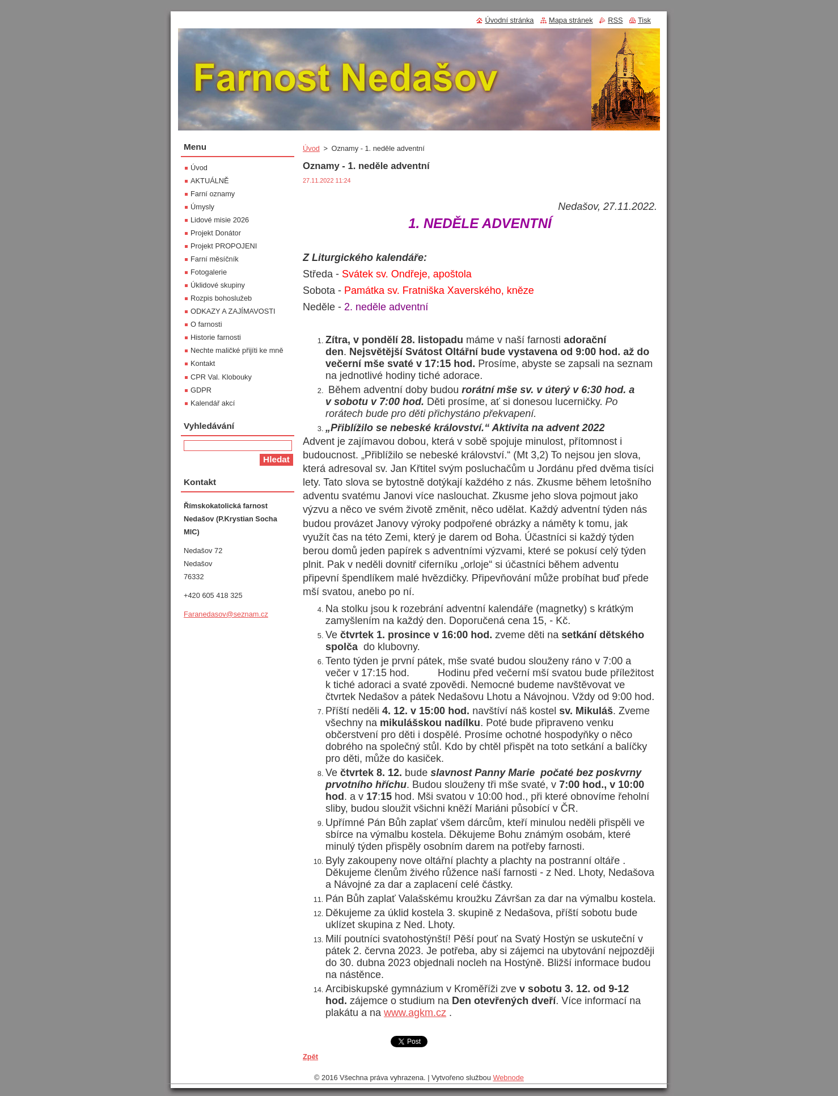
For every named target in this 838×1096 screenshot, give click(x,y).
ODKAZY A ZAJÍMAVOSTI (233, 311)
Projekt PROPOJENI (224, 246)
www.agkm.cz (415, 1012)
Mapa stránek (571, 20)
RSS (615, 20)
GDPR (201, 390)
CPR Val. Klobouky (221, 377)
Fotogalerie (209, 272)
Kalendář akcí (213, 403)
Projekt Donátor (216, 233)
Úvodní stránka (509, 20)
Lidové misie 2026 (220, 220)
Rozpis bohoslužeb (221, 298)
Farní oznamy (213, 193)
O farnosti (206, 324)
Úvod (311, 148)
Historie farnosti (216, 337)
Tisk (644, 20)
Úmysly (202, 207)
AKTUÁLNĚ (210, 180)
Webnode (508, 1077)
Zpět (310, 1056)
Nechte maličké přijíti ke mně (237, 350)
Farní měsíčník (215, 259)
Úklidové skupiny (218, 285)
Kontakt (203, 363)
